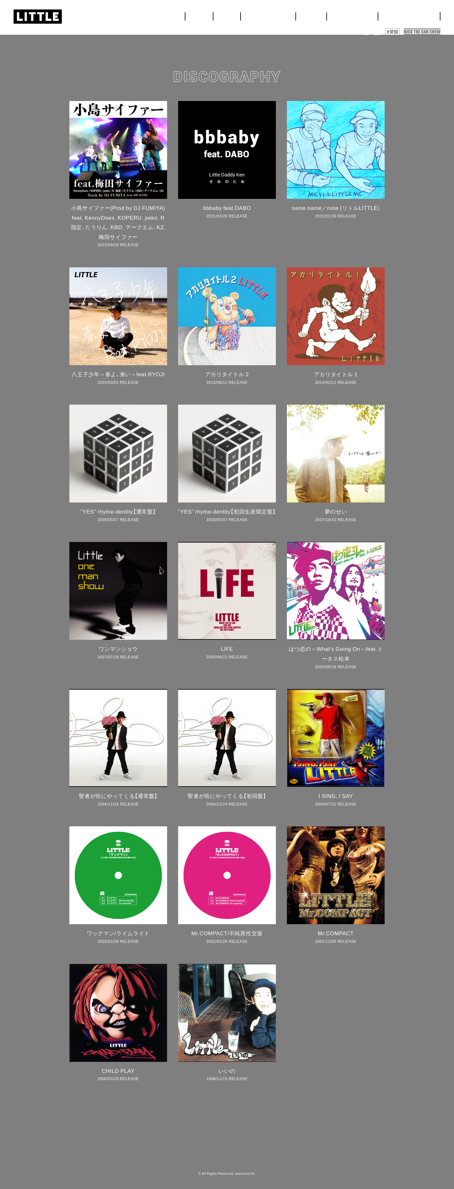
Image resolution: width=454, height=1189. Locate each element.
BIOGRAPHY (375, 14)
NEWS (281, 14)
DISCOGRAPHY (417, 14)
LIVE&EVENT (312, 14)
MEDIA (344, 14)
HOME (260, 14)
